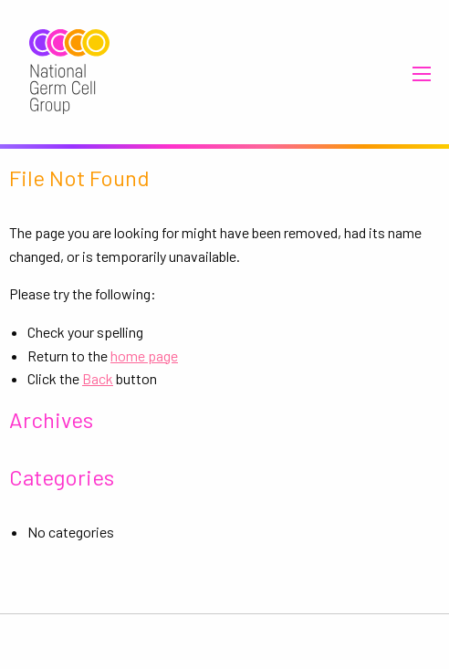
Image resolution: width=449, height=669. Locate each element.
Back (97, 378)
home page (144, 355)
